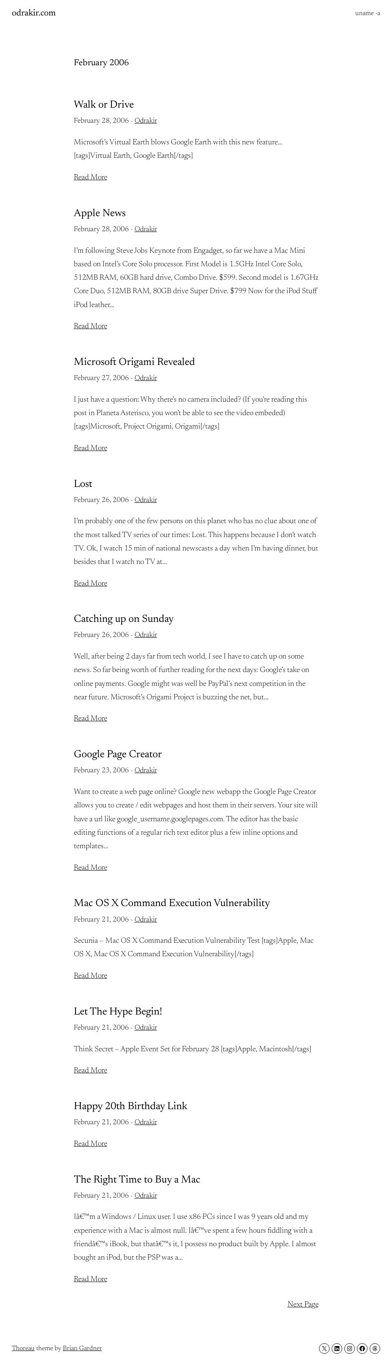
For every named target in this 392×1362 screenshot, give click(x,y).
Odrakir (146, 121)
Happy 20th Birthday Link (130, 1106)
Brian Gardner (82, 1348)
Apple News (100, 213)
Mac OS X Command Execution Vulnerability (172, 903)
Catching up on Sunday (124, 619)
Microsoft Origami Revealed (134, 362)
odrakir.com (34, 13)
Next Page (303, 1305)
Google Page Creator (118, 755)
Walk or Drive (104, 105)
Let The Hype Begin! (118, 1012)
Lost (83, 484)
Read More (90, 177)
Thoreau (23, 1348)
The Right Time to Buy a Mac (137, 1180)
